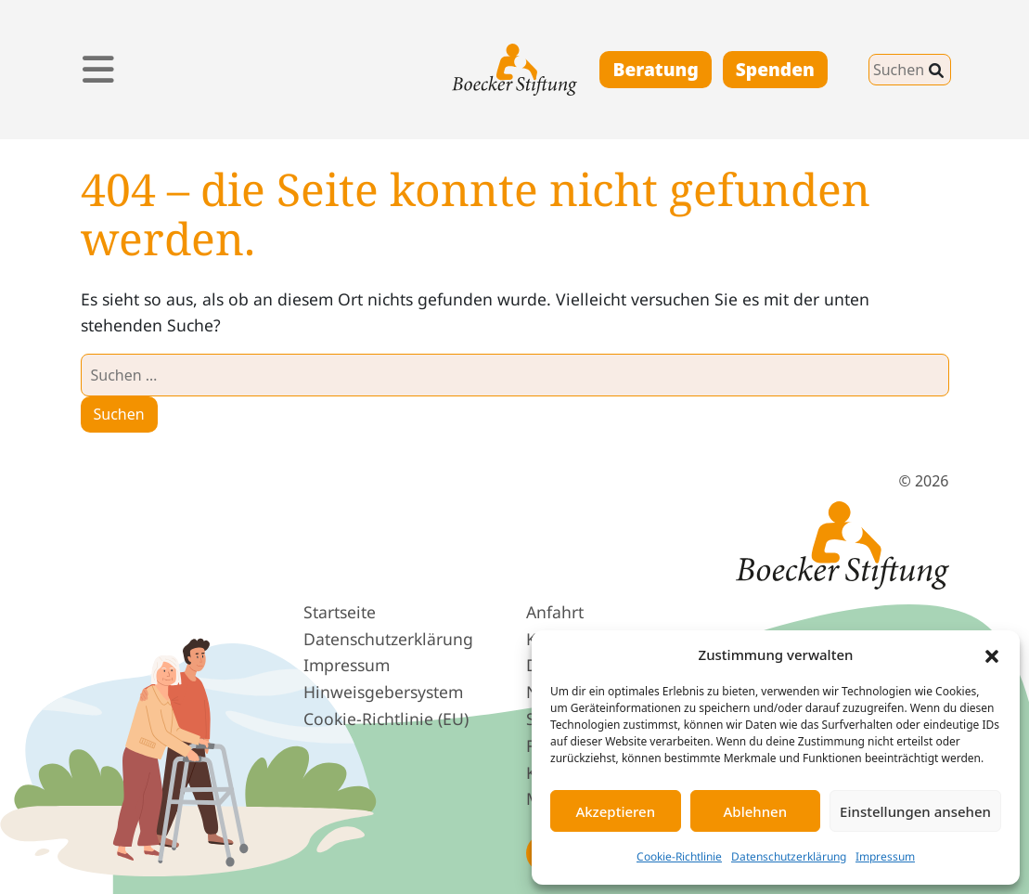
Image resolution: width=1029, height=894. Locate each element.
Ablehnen (756, 811)
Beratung (655, 69)
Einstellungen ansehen (915, 811)
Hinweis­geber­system (383, 691)
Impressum (885, 856)
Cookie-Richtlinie (679, 856)
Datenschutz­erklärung (388, 639)
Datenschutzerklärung (788, 856)
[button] (992, 654)
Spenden (775, 69)
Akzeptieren (615, 811)
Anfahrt (555, 612)
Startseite (339, 612)
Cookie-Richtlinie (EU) (386, 718)
